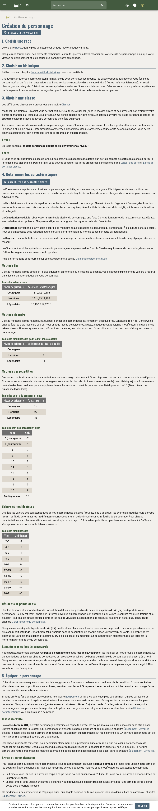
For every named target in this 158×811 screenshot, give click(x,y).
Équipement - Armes (13, 795)
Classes (65, 104)
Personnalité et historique (45, 72)
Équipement (72, 696)
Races (18, 47)
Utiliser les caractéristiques (91, 258)
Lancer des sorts (130, 162)
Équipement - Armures (136, 728)
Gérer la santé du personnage (29, 621)
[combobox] (79, 5)
